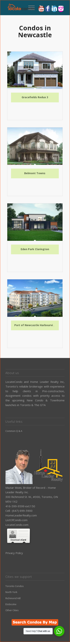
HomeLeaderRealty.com (21, 515)
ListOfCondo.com (16, 520)
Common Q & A (13, 431)
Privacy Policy (14, 553)
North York (11, 592)
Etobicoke (10, 604)
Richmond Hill (13, 598)
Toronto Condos (14, 586)
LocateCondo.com (16, 525)
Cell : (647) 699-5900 (18, 511)
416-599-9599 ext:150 (20, 506)
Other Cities (12, 610)
